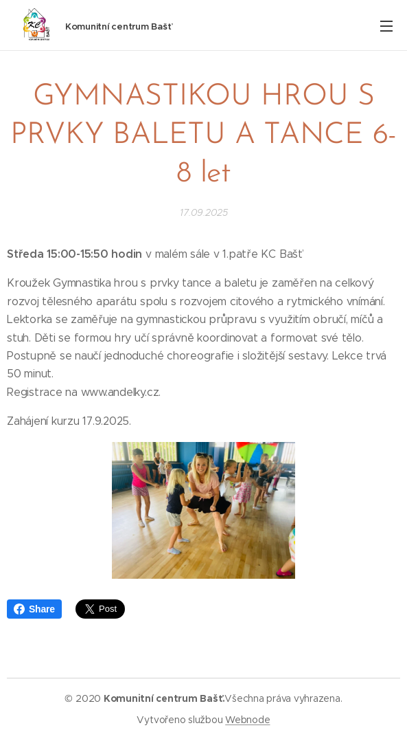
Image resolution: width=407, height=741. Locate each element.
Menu (386, 26)
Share (34, 609)
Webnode (247, 720)
